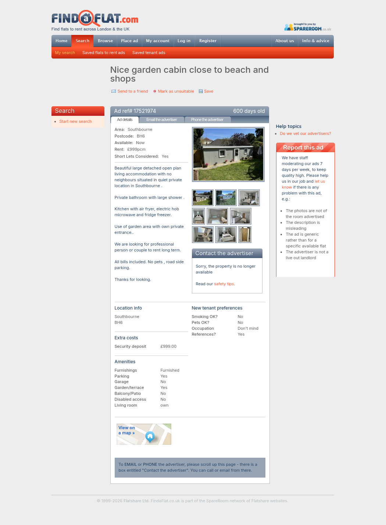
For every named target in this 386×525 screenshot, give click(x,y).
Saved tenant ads (148, 52)
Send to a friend (133, 91)
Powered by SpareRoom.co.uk (307, 27)
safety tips (224, 283)
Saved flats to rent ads (103, 52)
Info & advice (316, 41)
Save (208, 91)
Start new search (76, 121)
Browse (105, 41)
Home (61, 41)
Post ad (129, 41)
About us (284, 41)
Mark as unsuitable (176, 91)
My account (158, 41)
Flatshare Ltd (136, 500)
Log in (184, 41)
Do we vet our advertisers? (305, 133)
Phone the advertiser (207, 119)
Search (82, 41)
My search (65, 52)
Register (207, 41)
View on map (144, 434)
